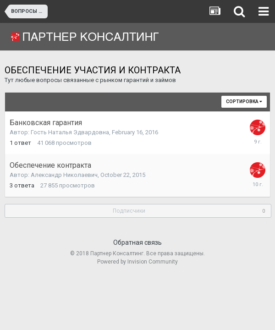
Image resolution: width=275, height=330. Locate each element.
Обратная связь (137, 242)
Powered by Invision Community (137, 261)
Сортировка (244, 101)
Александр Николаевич (64, 174)
